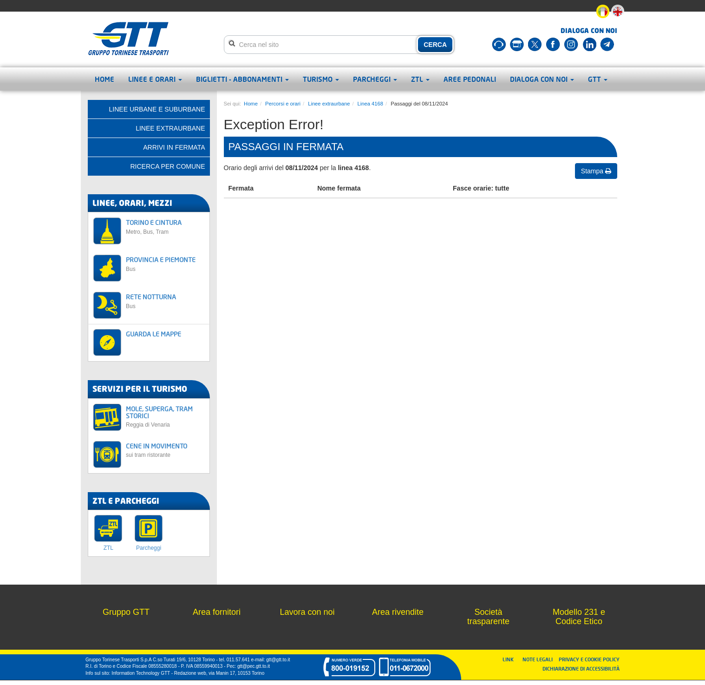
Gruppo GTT (126, 612)
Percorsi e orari (282, 103)
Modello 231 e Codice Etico (579, 616)
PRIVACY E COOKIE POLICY (589, 659)
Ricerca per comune (167, 166)
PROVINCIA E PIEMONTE (165, 264)
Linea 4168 (370, 103)
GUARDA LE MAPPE (153, 334)
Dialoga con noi (542, 79)
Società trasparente (488, 616)
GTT (597, 79)
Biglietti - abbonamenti (242, 79)
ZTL (420, 79)
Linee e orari (155, 79)
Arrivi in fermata (174, 147)
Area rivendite (398, 612)
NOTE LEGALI (539, 659)
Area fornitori (217, 612)
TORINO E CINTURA (165, 226)
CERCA (435, 44)
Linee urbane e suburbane (157, 109)
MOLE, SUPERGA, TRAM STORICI (165, 416)
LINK (511, 659)
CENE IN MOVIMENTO (165, 450)
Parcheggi (375, 79)
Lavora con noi (307, 612)
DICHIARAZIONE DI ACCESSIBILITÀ (581, 668)
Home (104, 79)
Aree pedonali (470, 79)
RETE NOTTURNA (165, 301)
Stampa (596, 171)
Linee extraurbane (329, 103)
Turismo (321, 79)
